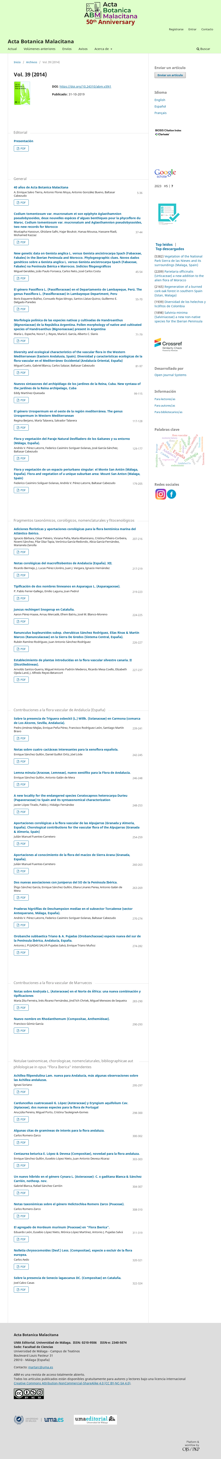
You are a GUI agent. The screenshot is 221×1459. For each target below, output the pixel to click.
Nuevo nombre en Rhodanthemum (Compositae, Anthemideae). (62, 1019)
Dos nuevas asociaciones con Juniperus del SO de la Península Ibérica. (65, 882)
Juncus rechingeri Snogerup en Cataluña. (44, 609)
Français (161, 113)
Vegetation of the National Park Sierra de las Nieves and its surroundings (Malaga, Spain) (178, 260)
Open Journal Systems (170, 375)
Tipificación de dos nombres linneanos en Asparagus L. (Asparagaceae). (67, 586)
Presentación (23, 141)
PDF (23, 148)
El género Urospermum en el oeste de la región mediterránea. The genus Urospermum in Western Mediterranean (68, 413)
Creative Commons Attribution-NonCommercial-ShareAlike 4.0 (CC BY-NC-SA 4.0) (72, 1383)
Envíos (67, 49)
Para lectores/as (165, 399)
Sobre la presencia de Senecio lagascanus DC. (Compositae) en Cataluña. (67, 1278)
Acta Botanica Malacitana (41, 41)
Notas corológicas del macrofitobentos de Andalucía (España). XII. (63, 563)
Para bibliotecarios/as (168, 412)
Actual (12, 49)
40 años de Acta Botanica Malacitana (41, 187)
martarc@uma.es (40, 1367)
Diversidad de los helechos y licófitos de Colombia (180, 304)
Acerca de (102, 49)
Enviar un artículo (170, 75)
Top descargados (170, 248)
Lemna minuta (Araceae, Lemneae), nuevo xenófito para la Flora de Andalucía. (72, 773)
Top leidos (164, 244)
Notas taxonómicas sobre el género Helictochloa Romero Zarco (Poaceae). (69, 1204)
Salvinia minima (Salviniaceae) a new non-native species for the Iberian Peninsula (178, 316)
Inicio (17, 62)
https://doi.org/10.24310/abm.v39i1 (85, 86)
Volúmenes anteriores (39, 49)
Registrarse (176, 29)
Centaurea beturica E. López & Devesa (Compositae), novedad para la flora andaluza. (77, 1154)
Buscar (203, 49)
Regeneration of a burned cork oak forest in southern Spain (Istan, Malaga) (178, 291)
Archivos (31, 62)
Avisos (83, 49)
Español (160, 106)
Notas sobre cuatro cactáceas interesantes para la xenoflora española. (66, 749)
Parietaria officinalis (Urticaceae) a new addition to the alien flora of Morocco (179, 275)
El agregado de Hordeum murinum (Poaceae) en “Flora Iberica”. (62, 1227)
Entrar (192, 29)
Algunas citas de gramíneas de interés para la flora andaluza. (59, 1130)
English (160, 100)
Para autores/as (165, 405)
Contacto (207, 29)
